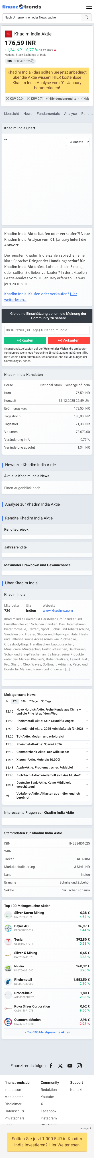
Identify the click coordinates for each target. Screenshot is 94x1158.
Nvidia (19, 966)
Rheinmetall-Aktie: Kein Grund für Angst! (45, 721)
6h (7, 701)
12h (15, 701)
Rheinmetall (23, 979)
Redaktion (49, 1089)
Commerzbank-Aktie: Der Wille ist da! (42, 752)
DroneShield (23, 993)
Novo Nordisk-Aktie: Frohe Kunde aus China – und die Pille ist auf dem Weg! (48, 711)
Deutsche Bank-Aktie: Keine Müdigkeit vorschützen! (43, 784)
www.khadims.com (58, 610)
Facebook (48, 1111)
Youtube (47, 1097)
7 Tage (33, 701)
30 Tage (46, 701)
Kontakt (76, 1089)
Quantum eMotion (27, 1020)
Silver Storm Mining (29, 913)
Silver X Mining (25, 953)
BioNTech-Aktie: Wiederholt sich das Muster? (48, 775)
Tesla (18, 939)
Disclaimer (12, 1104)
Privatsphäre (14, 1118)
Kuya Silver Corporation (32, 1006)
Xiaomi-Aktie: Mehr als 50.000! (38, 759)
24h (23, 701)
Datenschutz (14, 1111)
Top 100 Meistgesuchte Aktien (48, 1032)
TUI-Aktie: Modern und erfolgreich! (40, 736)
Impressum (13, 1089)
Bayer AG (21, 926)
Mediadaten (14, 1097)
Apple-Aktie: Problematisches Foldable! (44, 767)
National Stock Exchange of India (25, 54)
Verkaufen (71, 340)
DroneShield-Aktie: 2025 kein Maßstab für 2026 (50, 728)
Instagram (49, 1118)
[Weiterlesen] (87, 711)
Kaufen (27, 340)
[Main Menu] (89, 6)
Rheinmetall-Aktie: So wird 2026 (39, 744)
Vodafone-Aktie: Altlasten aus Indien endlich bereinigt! (48, 795)
